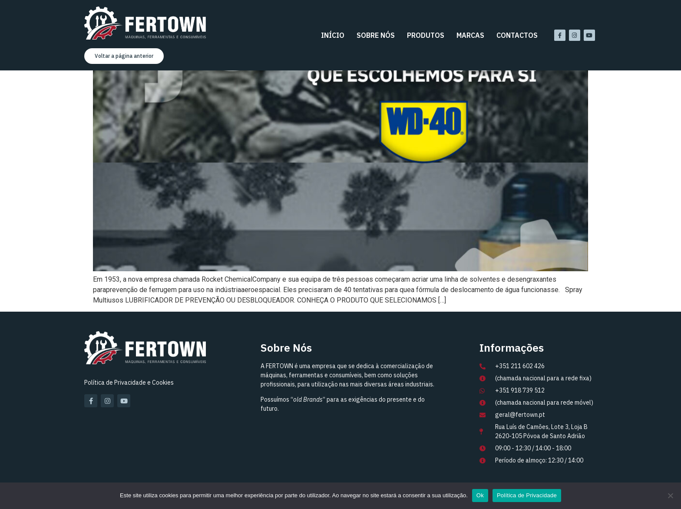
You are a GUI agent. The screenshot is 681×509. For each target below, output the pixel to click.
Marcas (470, 35)
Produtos (425, 35)
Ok (480, 495)
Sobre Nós (376, 35)
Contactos (517, 35)
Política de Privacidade (527, 495)
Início (332, 35)
